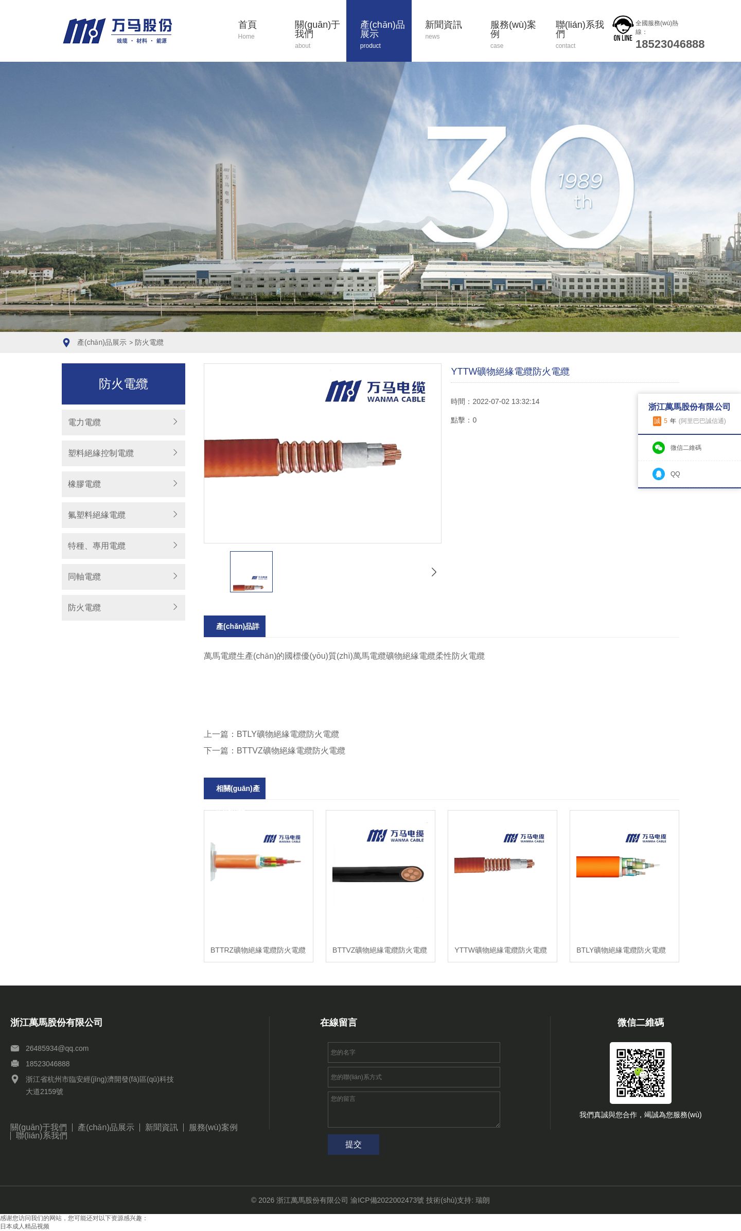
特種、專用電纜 (97, 545)
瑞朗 (482, 1200)
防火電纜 (149, 342)
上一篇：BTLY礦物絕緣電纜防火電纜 (271, 734)
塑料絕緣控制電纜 (101, 453)
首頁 (259, 30)
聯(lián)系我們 (581, 35)
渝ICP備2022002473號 (387, 1200)
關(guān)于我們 (320, 35)
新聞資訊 (451, 30)
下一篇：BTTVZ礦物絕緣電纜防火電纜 (274, 750)
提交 (353, 1144)
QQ (675, 474)
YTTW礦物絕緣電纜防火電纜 (500, 950)
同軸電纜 (84, 576)
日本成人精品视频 (24, 1226)
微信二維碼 (686, 447)
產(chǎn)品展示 (386, 35)
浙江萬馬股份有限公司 (312, 1200)
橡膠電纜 (84, 484)
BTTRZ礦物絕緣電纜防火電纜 (258, 950)
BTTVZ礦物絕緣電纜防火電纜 (379, 950)
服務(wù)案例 (516, 35)
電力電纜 (84, 422)
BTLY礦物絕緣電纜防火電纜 (621, 950)
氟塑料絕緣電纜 (97, 515)
